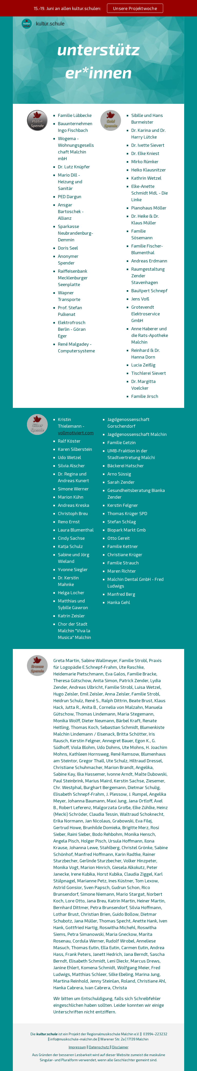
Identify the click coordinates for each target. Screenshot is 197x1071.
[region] (98, 8)
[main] (98, 60)
